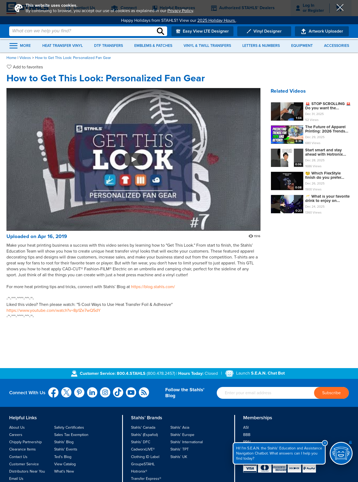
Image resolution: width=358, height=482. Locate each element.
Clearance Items (22, 449)
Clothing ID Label (145, 457)
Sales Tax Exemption (71, 434)
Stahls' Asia (179, 427)
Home (11, 57)
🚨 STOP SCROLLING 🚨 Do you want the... (328, 106)
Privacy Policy (180, 10)
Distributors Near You (27, 471)
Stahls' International (186, 442)
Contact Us (18, 457)
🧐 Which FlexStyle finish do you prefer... (324, 175)
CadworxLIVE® (143, 449)
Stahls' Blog (64, 442)
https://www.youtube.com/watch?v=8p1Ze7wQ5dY (53, 310)
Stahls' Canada (143, 427)
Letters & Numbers (261, 46)
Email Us (16, 478)
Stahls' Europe (182, 434)
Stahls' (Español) (144, 434)
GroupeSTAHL (143, 464)
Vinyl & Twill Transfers (207, 46)
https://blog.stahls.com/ (153, 286)
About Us (17, 427)
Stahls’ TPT (179, 449)
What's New (64, 471)
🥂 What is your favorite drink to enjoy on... (327, 198)
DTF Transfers (108, 46)
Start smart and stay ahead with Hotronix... (325, 152)
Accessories (336, 46)
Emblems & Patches (153, 46)
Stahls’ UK (178, 457)
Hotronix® (139, 471)
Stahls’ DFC (140, 442)
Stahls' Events (65, 449)
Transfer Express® (146, 478)
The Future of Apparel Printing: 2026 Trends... (326, 129)
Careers (15, 434)
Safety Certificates (69, 427)
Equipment (302, 46)
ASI (246, 427)
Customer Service (24, 464)
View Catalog (65, 464)
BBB (246, 434)
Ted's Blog (62, 457)
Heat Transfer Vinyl (62, 46)
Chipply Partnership (25, 442)
